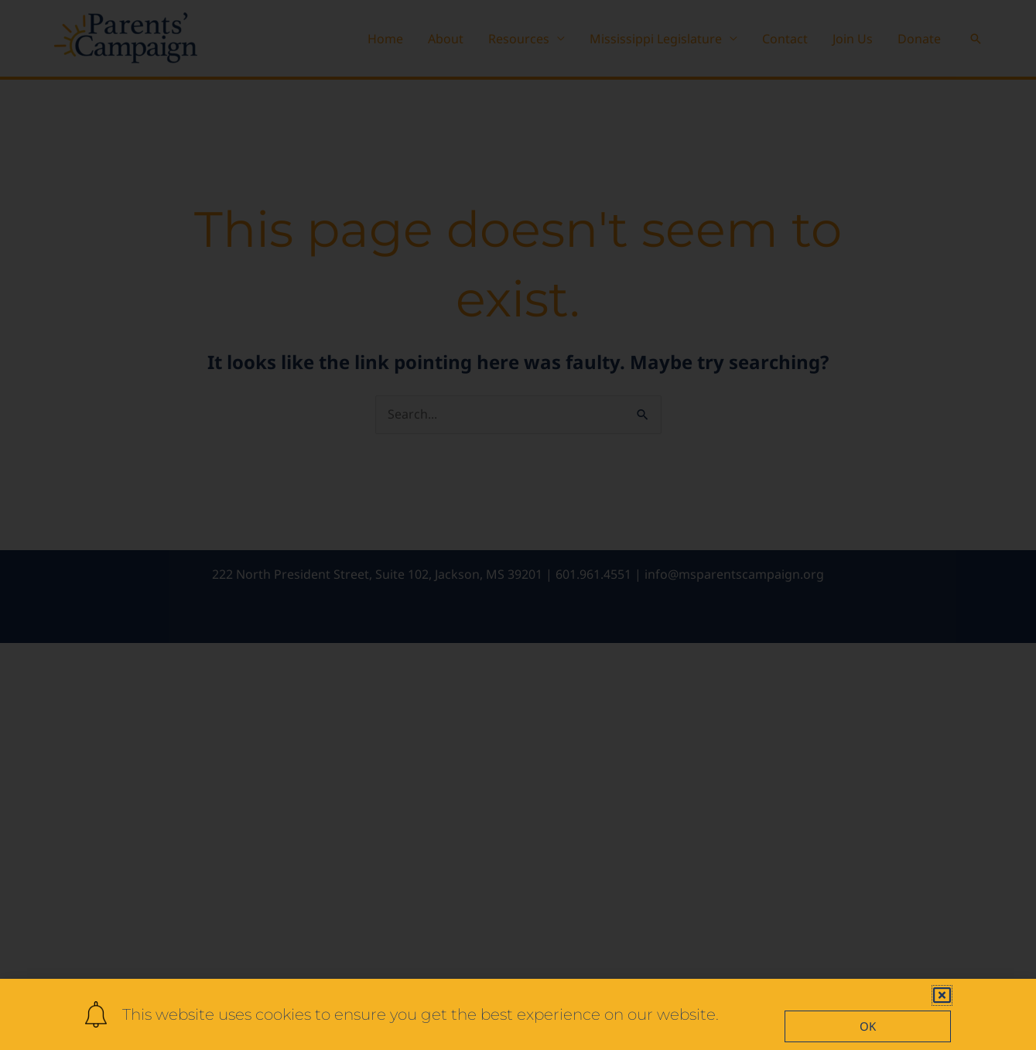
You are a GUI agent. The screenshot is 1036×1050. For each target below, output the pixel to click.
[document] (518, 525)
